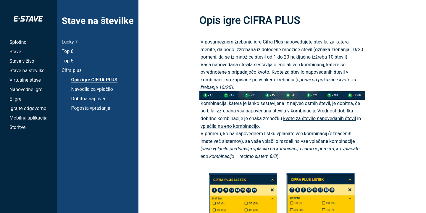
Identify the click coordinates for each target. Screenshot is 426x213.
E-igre (15, 99)
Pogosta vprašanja (90, 108)
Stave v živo (21, 61)
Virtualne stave (25, 80)
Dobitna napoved (88, 98)
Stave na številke (27, 70)
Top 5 (67, 61)
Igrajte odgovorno (27, 108)
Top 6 (67, 51)
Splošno (18, 42)
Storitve (17, 127)
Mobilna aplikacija (28, 118)
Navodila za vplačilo (92, 89)
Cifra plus (72, 70)
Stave (15, 51)
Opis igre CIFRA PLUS (94, 80)
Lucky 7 (70, 42)
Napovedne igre (25, 89)
